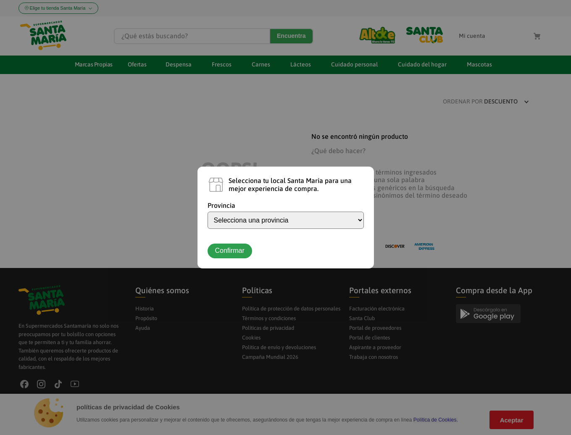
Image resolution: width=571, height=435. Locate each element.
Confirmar (230, 250)
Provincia (221, 205)
